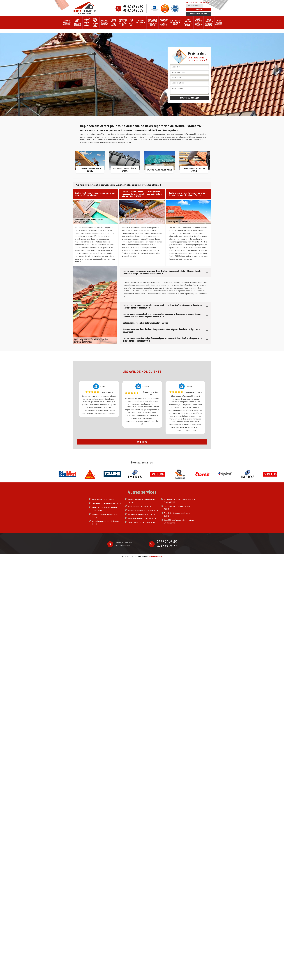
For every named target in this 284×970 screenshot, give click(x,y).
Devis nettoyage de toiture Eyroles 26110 (141, 500)
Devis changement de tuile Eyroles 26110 (105, 522)
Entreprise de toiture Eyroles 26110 (142, 522)
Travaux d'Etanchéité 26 (140, 22)
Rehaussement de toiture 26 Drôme (175, 22)
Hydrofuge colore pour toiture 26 (163, 22)
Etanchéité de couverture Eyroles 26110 (177, 514)
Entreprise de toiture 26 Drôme (104, 22)
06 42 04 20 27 (133, 10)
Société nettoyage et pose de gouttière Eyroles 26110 (179, 500)
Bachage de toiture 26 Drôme (87, 22)
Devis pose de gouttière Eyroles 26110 (143, 510)
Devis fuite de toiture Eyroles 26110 (142, 518)
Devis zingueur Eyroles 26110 (139, 506)
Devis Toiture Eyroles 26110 (103, 499)
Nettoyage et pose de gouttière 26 (123, 22)
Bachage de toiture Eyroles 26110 (141, 514)
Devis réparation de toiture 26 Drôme (209, 22)
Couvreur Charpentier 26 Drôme (66, 22)
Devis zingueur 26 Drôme (218, 22)
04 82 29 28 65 (133, 6)
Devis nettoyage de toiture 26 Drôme (198, 22)
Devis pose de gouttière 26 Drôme (77, 22)
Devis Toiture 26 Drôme (114, 22)
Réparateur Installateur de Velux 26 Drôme (152, 22)
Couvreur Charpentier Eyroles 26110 (106, 503)
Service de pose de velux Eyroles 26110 (177, 507)
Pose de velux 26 (131, 22)
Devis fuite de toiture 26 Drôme (95, 22)
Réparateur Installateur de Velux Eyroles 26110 (105, 509)
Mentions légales (155, 557)
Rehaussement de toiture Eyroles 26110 (105, 515)
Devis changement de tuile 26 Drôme (187, 22)
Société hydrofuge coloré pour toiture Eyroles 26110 (179, 521)
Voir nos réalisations (198, 14)
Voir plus (142, 442)
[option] (90, 162)
